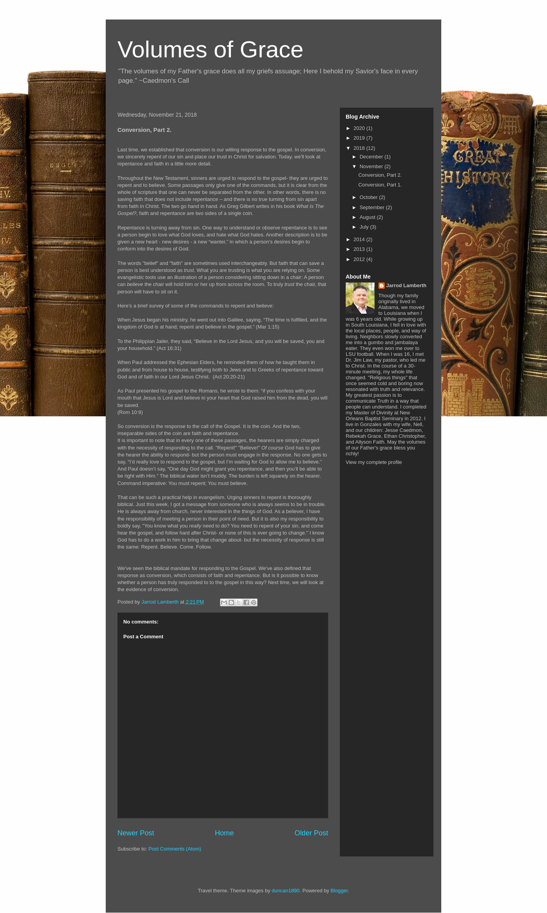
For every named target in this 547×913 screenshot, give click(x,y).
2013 (359, 249)
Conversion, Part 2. (379, 175)
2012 (359, 259)
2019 (359, 138)
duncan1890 (286, 890)
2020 (359, 128)
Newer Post (135, 833)
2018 (359, 148)
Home (224, 833)
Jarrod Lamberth (406, 285)
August (368, 217)
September (373, 207)
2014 (359, 239)
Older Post (311, 833)
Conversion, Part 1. (379, 185)
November (372, 166)
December (372, 157)
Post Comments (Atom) (175, 849)
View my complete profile (374, 462)
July (365, 227)
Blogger (339, 890)
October (369, 197)
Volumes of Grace (210, 49)
